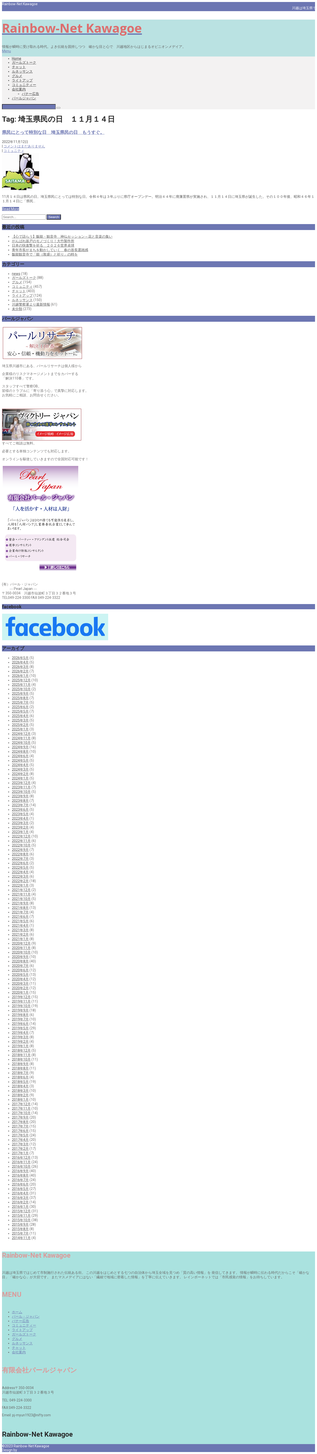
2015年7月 (20, 1233)
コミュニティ (13, 151)
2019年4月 (20, 1033)
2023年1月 (20, 832)
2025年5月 (20, 711)
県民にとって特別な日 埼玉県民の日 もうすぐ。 (53, 132)
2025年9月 (20, 694)
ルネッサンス (22, 71)
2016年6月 (20, 1184)
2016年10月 (21, 1166)
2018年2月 (20, 1095)
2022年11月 (21, 841)
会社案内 (19, 89)
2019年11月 (21, 1001)
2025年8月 (20, 698)
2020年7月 (20, 966)
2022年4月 (20, 872)
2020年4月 (20, 979)
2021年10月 (21, 899)
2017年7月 (20, 1126)
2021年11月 (21, 894)
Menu (6, 51)
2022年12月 (21, 836)
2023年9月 (20, 796)
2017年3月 (20, 1144)
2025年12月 (21, 680)
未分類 (17, 309)
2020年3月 (20, 984)
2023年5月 (20, 814)
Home (16, 58)
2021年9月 (20, 903)
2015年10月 (21, 1220)
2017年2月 (20, 1149)
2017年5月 (20, 1135)
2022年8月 (20, 854)
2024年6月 (20, 756)
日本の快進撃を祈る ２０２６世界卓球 (43, 245)
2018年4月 (20, 1086)
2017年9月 (20, 1117)
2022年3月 (20, 876)
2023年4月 (20, 818)
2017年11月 (21, 1108)
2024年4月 (20, 765)
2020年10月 (21, 952)
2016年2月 (20, 1202)
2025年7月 (20, 702)
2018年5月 (20, 1082)
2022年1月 (20, 885)
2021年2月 (20, 934)
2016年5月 (20, 1189)
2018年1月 (20, 1100)
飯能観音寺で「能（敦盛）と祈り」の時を (45, 254)
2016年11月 (21, 1162)
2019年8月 (20, 1015)
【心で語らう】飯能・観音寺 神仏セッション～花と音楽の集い (62, 236)
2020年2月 (20, 988)
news (16, 274)
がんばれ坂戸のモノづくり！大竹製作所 (43, 241)
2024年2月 (20, 774)
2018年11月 (21, 1055)
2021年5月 (20, 921)
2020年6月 (20, 970)
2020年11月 (21, 948)
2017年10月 (21, 1113)
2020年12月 (21, 943)
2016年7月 (20, 1180)
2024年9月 (20, 747)
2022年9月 (20, 850)
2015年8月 (20, 1229)
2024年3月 (20, 769)
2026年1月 (20, 676)
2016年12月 (21, 1158)
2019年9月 (20, 1010)
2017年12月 (21, 1104)
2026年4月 (20, 662)
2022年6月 (20, 863)
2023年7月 (20, 805)
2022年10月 (21, 845)
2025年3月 (20, 720)
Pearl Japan (27, 1450)
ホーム (17, 1312)
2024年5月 (20, 760)
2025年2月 (20, 725)
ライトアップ (22, 80)
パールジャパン (24, 98)
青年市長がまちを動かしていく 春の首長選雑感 (50, 250)
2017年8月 (20, 1122)
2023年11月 (21, 787)
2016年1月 (20, 1207)
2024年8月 (20, 752)
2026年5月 (20, 658)
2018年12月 (21, 1050)
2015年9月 (20, 1224)
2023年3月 (20, 823)
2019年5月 (20, 1028)
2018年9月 (20, 1064)
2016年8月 (20, 1175)
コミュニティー (24, 85)
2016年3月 (20, 1198)
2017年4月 (20, 1140)
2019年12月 (21, 997)
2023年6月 (20, 810)
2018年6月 (20, 1077)
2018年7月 (20, 1073)
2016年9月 (20, 1171)
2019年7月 (20, 1019)
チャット (19, 67)
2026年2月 (20, 671)
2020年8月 (20, 961)
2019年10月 (21, 1006)
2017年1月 (20, 1153)
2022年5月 (20, 868)
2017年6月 (20, 1131)
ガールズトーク (24, 62)
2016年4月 (20, 1193)
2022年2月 (20, 881)
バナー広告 (30, 94)
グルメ (17, 76)
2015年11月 (21, 1216)
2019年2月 (20, 1042)
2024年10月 (21, 743)
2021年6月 (20, 917)
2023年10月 (21, 792)
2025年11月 (21, 685)
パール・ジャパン (26, 1316)
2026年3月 (20, 667)
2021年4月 (20, 926)
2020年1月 (20, 992)
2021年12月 (21, 890)
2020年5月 (20, 975)
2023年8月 (20, 801)
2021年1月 (20, 939)
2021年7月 (20, 912)
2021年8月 (20, 908)
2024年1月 (20, 778)
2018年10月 (21, 1059)
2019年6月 (20, 1024)
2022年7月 (20, 859)
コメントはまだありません (24, 146)
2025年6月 (20, 707)
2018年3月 (20, 1091)
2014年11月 (21, 1238)
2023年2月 (20, 827)
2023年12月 (21, 783)
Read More (10, 209)
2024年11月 (21, 738)
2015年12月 (21, 1211)
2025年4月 (20, 716)
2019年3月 (20, 1037)
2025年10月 (21, 689)
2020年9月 (20, 957)
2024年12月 (21, 734)
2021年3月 (20, 930)
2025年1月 (20, 729)
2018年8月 (20, 1068)
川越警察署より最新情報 (31, 304)
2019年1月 (20, 1046)
